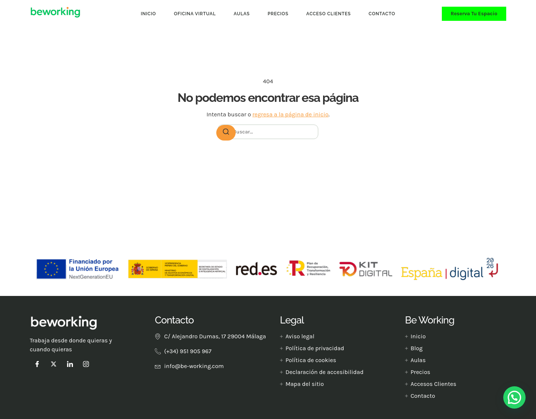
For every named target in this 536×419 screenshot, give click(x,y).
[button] (514, 397)
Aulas (242, 13)
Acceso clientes (328, 13)
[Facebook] (37, 364)
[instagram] (86, 364)
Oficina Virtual (195, 13)
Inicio (148, 13)
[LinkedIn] (70, 364)
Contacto (381, 13)
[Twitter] (53, 364)
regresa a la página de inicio (290, 114)
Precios (278, 13)
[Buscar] (226, 133)
